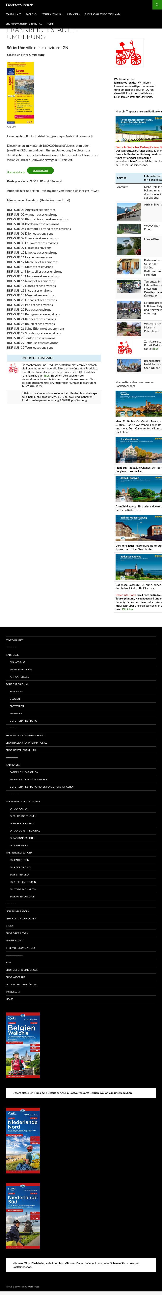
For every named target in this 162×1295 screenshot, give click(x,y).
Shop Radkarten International (24, 23)
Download (40, 170)
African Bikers (19, 676)
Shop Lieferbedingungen (22, 969)
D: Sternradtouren (22, 823)
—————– (11, 647)
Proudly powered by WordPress (22, 1286)
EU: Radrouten (19, 859)
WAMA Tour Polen (21, 669)
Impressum (13, 991)
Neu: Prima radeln (17, 911)
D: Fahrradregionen (23, 815)
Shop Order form (17, 933)
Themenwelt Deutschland (23, 801)
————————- (14, 955)
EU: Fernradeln (20, 874)
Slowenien (17, 706)
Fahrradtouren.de (20, 5)
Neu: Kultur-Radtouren (21, 918)
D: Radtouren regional (25, 830)
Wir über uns (14, 940)
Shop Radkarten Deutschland (102, 14)
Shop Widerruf (15, 977)
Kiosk (9, 925)
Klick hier (128, 609)
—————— (12, 757)
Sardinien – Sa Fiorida (24, 772)
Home (50, 23)
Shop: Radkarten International (26, 742)
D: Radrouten (19, 808)
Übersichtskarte (16, 171)
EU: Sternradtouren (23, 881)
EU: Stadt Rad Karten (23, 889)
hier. (47, 375)
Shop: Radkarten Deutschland (25, 735)
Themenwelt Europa (19, 852)
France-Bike (17, 662)
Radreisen (31, 14)
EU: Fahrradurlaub (22, 896)
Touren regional (52, 14)
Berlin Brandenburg (23, 720)
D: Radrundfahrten (22, 837)
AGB (8, 962)
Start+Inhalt (13, 14)
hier (155, 348)
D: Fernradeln (19, 845)
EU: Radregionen (21, 867)
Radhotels (73, 14)
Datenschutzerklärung (21, 984)
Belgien (15, 698)
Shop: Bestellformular (21, 750)
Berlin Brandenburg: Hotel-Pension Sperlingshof (42, 786)
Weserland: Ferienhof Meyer (28, 779)
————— (11, 903)
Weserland (17, 713)
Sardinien (16, 691)
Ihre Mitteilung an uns (20, 947)
